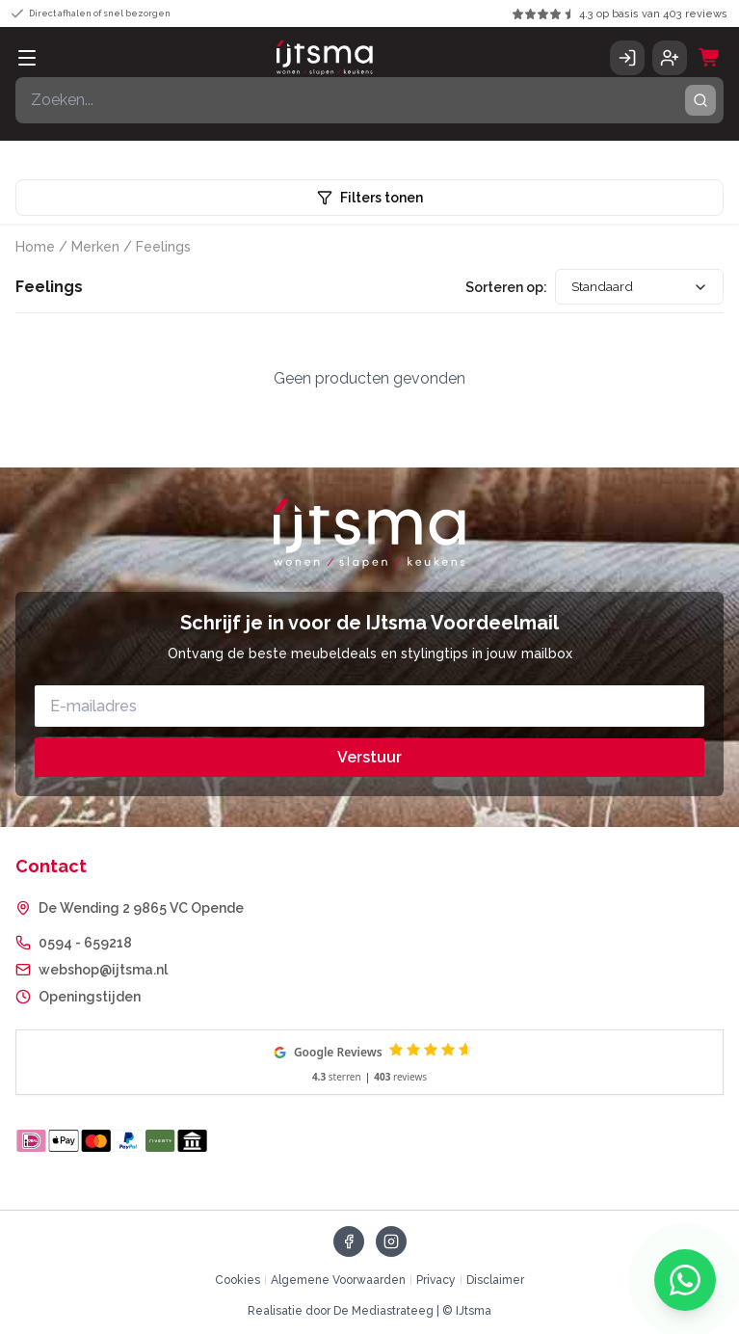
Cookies (237, 1280)
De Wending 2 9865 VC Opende (141, 908)
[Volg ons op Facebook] (348, 1241)
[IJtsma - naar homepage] (325, 57)
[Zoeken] (369, 100)
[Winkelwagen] (709, 57)
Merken (95, 246)
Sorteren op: (501, 287)
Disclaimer (495, 1280)
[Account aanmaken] (669, 57)
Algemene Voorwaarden (338, 1280)
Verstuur (369, 757)
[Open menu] (27, 58)
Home (35, 246)
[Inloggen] (627, 57)
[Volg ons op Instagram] (391, 1241)
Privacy (436, 1280)
